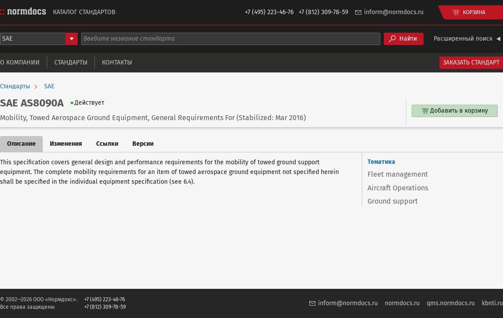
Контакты (117, 62)
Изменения (66, 144)
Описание (21, 144)
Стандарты (70, 62)
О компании (20, 62)
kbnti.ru (492, 303)
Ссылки (107, 144)
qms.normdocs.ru (451, 303)
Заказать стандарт (471, 62)
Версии (143, 144)
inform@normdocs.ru (394, 12)
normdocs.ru (402, 303)
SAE (49, 86)
